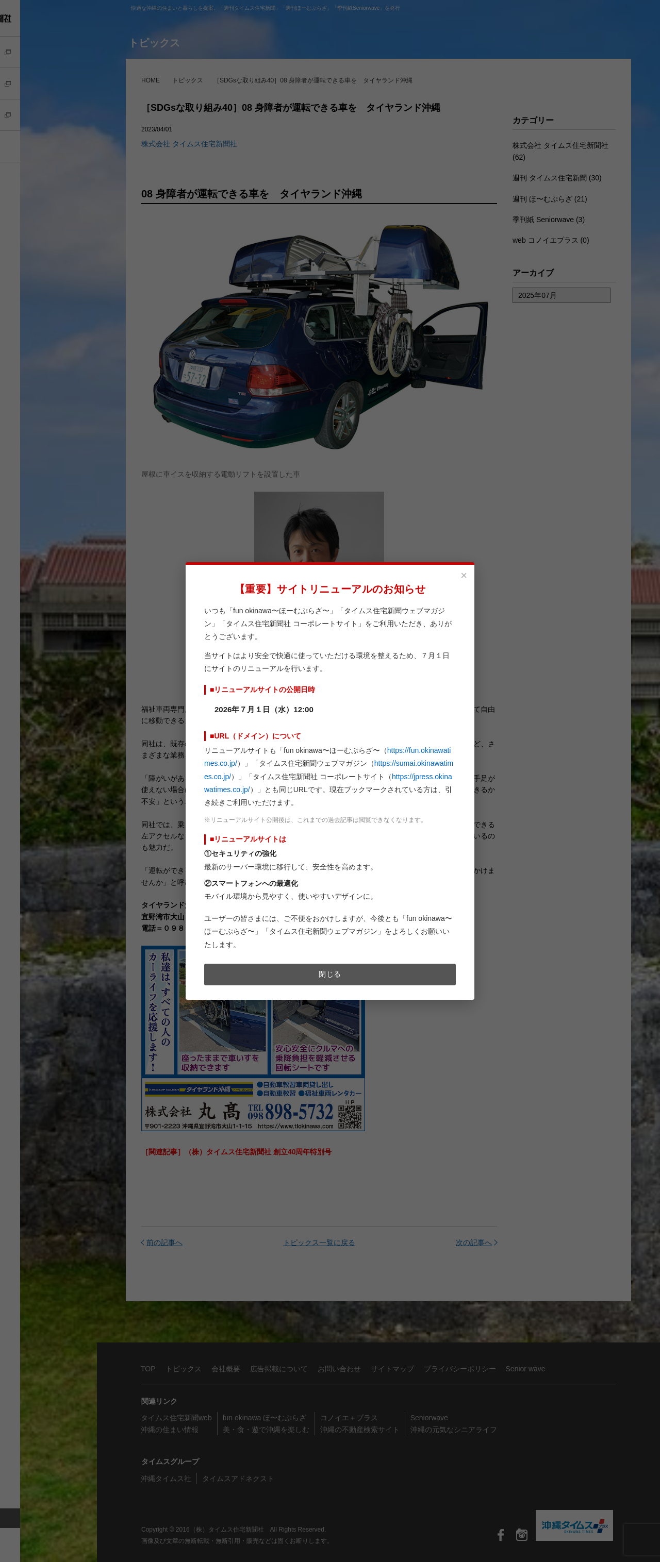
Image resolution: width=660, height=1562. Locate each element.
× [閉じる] (463, 575)
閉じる (330, 974)
